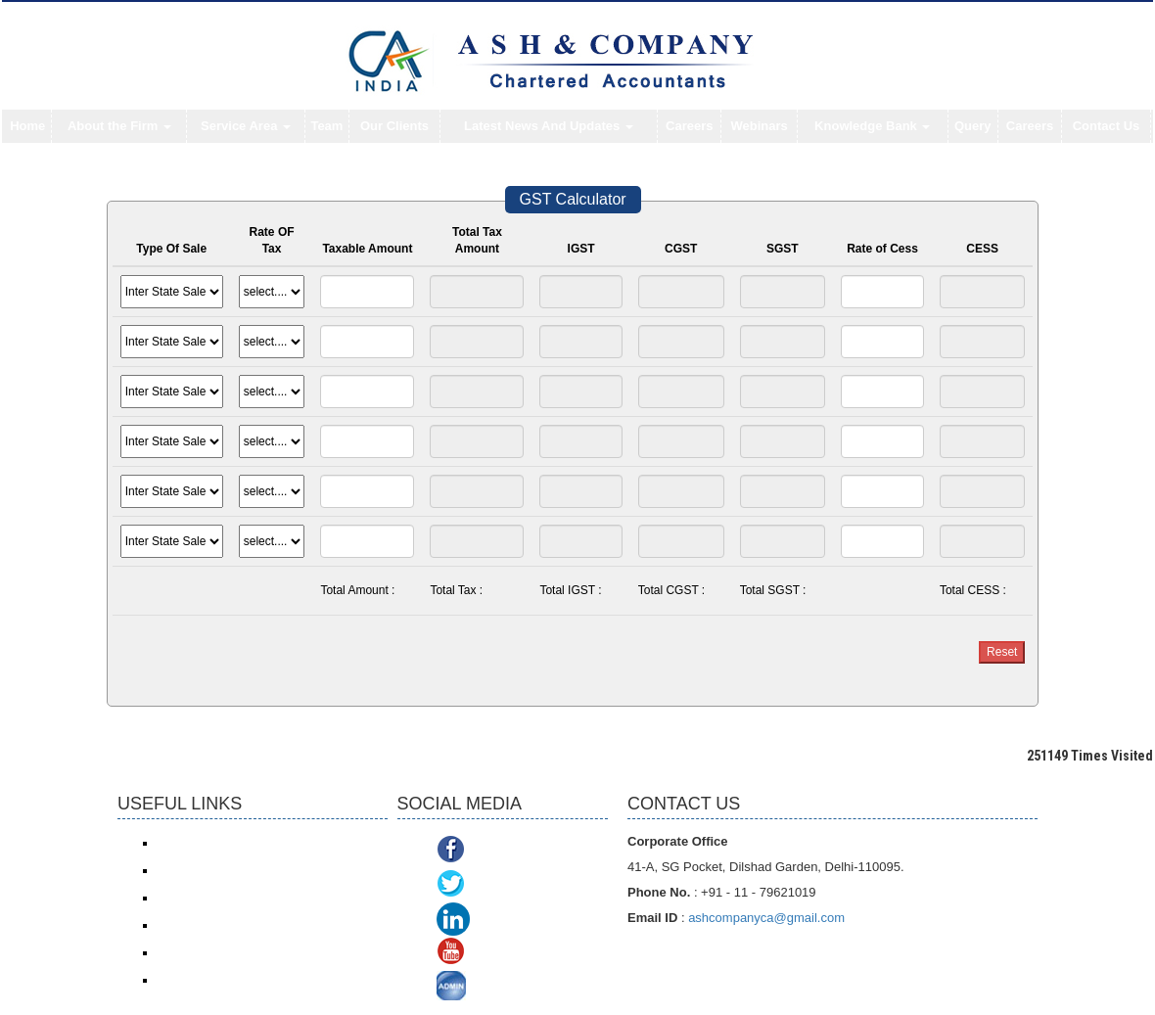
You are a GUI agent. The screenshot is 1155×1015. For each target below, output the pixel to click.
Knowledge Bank (872, 125)
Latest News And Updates (548, 125)
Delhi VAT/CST (196, 952)
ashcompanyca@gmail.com (766, 917)
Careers (689, 125)
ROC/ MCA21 (192, 925)
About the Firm (119, 125)
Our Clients (394, 125)
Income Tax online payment (228, 870)
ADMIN (496, 988)
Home (27, 125)
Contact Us (1106, 125)
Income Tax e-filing (205, 843)
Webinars (759, 125)
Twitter (494, 885)
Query (973, 125)
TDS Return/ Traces (208, 980)
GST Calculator (573, 199)
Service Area (246, 125)
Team (326, 125)
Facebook (505, 851)
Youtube (499, 954)
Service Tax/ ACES (206, 897)
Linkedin (504, 919)
